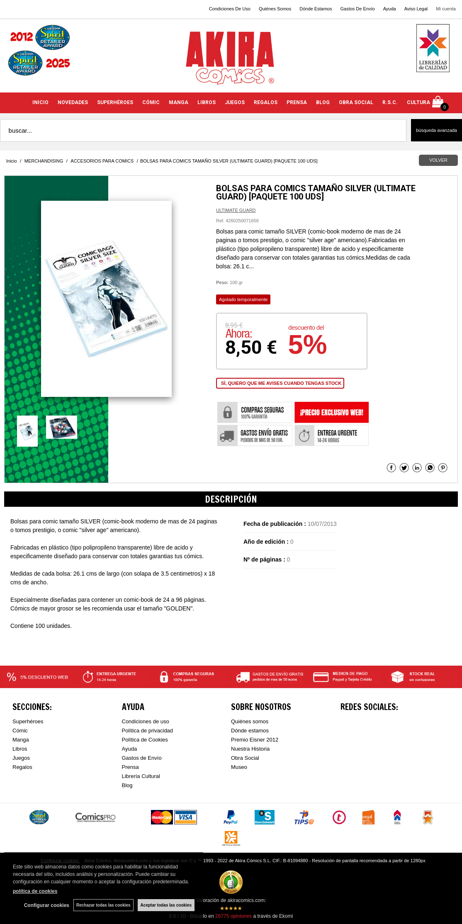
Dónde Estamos (315, 8)
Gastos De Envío (357, 8)
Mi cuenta (446, 8)
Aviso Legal (416, 8)
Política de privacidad (147, 730)
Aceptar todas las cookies (166, 905)
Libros (19, 749)
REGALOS (265, 102)
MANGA (178, 102)
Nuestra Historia (250, 749)
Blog (127, 785)
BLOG (323, 102)
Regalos (22, 767)
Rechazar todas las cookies (103, 905)
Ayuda (389, 8)
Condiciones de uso (145, 721)
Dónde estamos (250, 730)
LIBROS (206, 102)
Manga (20, 740)
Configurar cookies (46, 905)
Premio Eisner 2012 (254, 740)
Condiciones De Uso (229, 8)
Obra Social (245, 758)
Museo (239, 767)
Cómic (20, 730)
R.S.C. (390, 102)
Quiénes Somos (275, 8)
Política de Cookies (145, 740)
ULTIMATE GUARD (236, 210)
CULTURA (418, 102)
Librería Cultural (141, 776)
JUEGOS (235, 102)
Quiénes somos (249, 721)
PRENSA (297, 102)
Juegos (21, 758)
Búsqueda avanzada (436, 130)
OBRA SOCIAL (356, 102)
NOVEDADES (73, 102)
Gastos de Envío (142, 758)
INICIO (40, 102)
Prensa (130, 767)
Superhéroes (27, 721)
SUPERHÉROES (115, 102)
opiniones (233, 916)
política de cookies (35, 891)
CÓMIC (151, 102)
